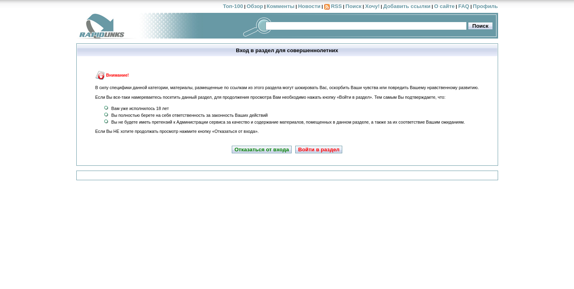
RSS (336, 6)
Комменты (280, 6)
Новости (309, 6)
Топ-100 (233, 6)
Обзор (255, 6)
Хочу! (372, 6)
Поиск (353, 6)
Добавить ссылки (407, 6)
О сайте (444, 6)
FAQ (463, 6)
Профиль (485, 6)
